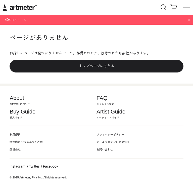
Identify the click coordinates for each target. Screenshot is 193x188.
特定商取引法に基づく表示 (26, 141)
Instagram (17, 166)
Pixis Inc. (37, 177)
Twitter (34, 166)
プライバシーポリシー (110, 134)
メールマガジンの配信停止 (113, 141)
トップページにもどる (96, 66)
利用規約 (15, 134)
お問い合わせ (104, 149)
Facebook (50, 166)
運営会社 (15, 149)
